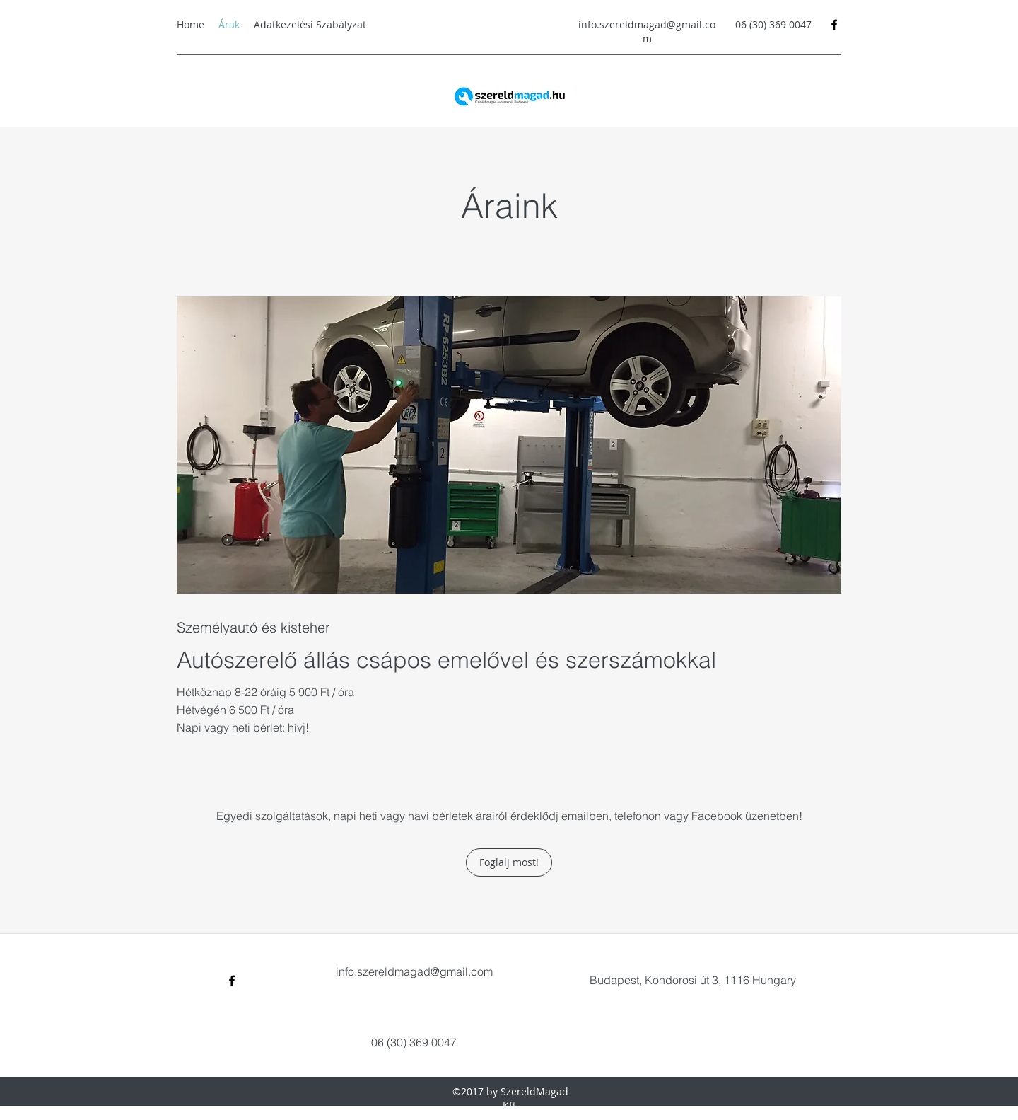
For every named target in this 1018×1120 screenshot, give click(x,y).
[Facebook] (834, 25)
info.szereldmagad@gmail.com (646, 31)
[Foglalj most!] (509, 862)
